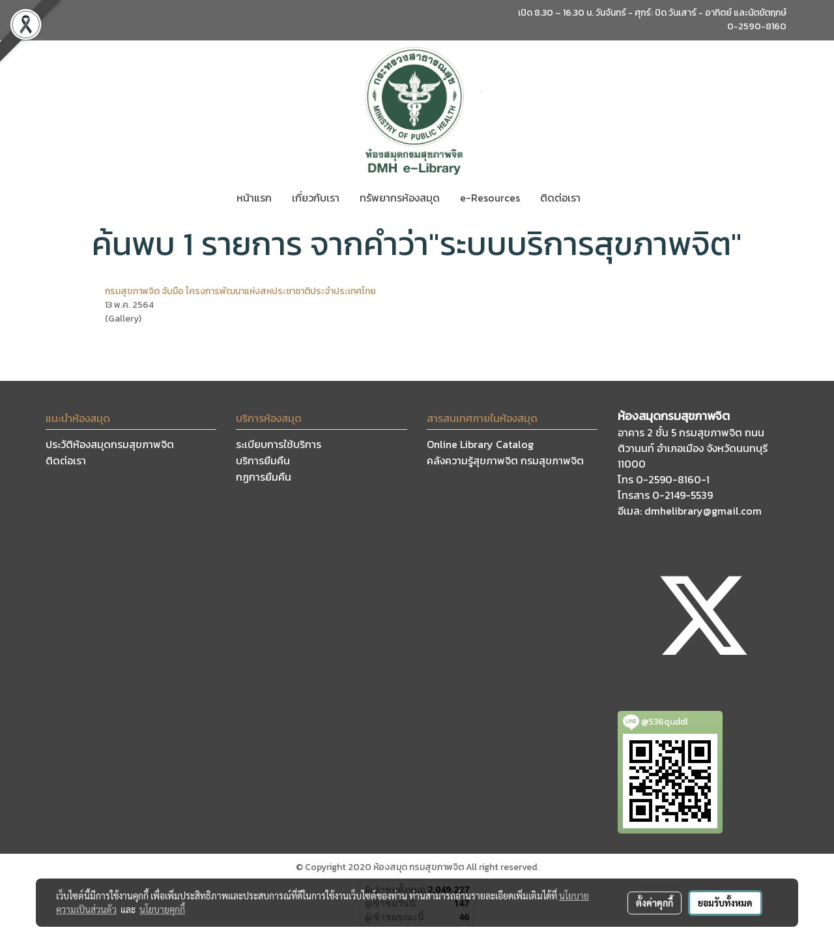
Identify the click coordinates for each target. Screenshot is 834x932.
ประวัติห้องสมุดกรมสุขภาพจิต (110, 444)
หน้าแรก (254, 197)
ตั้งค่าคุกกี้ (654, 903)
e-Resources (490, 197)
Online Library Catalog (480, 444)
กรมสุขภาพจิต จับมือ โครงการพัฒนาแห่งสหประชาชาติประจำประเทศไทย (240, 291)
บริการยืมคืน (263, 460)
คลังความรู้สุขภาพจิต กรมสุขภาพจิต (505, 460)
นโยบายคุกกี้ (162, 909)
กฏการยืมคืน (263, 477)
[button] (602, 197)
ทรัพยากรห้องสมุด (400, 197)
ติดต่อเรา (560, 197)
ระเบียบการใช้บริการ (278, 444)
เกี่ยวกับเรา (315, 197)
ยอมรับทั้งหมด (725, 903)
